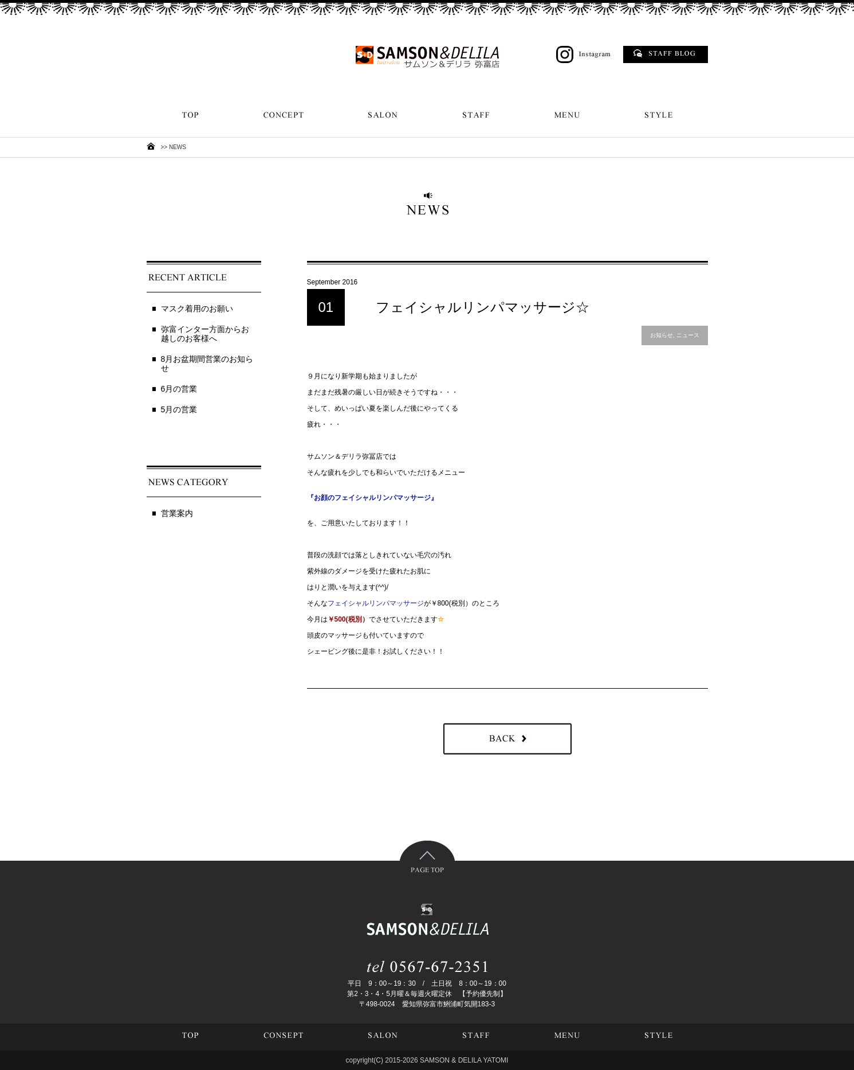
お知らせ (661, 335)
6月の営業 (179, 388)
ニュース (687, 335)
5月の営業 (179, 409)
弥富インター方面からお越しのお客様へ (205, 334)
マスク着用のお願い (197, 308)
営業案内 (177, 513)
